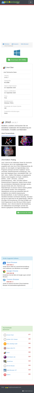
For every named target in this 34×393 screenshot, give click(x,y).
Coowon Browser (13, 279)
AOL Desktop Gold (10, 343)
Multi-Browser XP (10, 370)
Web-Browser (24, 44)
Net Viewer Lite (9, 357)
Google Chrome (12, 271)
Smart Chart (9, 335)
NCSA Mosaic (9, 365)
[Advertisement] (17, 24)
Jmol (6, 352)
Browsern (14, 44)
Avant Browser (12, 262)
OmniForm (8, 361)
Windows (6, 44)
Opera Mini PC (9, 348)
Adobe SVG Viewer (11, 339)
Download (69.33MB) (17, 60)
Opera (7, 374)
